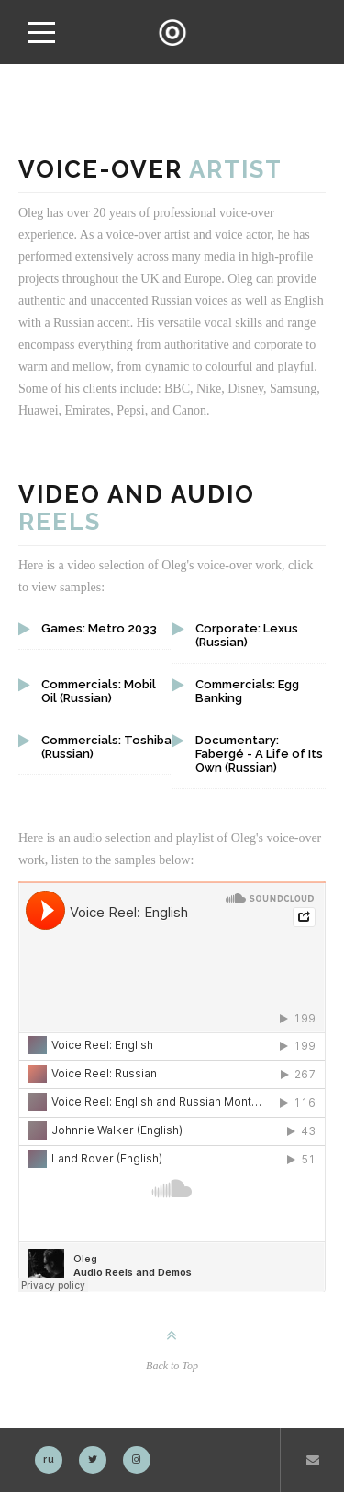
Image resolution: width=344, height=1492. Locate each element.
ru (49, 1459)
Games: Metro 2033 (99, 628)
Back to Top (172, 1365)
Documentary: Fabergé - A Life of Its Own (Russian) (259, 753)
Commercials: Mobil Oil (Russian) (98, 691)
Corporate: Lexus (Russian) (246, 635)
